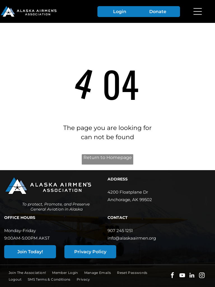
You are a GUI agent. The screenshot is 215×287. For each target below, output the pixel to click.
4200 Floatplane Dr (128, 192)
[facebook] (172, 276)
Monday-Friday (20, 230)
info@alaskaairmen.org (132, 238)
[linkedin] (192, 276)
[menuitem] (30, 272)
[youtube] (182, 276)
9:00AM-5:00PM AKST (27, 238)
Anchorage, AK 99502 (130, 199)
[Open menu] (197, 11)
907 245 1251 (120, 230)
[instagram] (202, 276)
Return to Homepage (107, 157)
